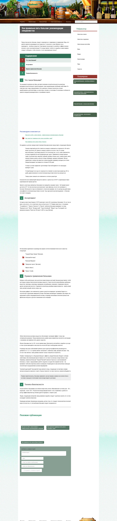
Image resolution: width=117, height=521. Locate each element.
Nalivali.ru (22, 411)
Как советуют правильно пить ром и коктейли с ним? (38, 138)
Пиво (78, 64)
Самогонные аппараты (56, 22)
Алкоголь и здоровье (31, 411)
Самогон (79, 69)
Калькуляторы (43, 22)
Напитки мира (32, 22)
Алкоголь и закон (82, 34)
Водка (79, 54)
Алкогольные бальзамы (44, 411)
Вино (78, 49)
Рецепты (22, 22)
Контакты (68, 22)
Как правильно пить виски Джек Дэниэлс (35, 141)
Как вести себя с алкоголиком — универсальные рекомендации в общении (32, 427)
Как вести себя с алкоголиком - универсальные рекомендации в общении (44, 135)
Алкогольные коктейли (83, 44)
